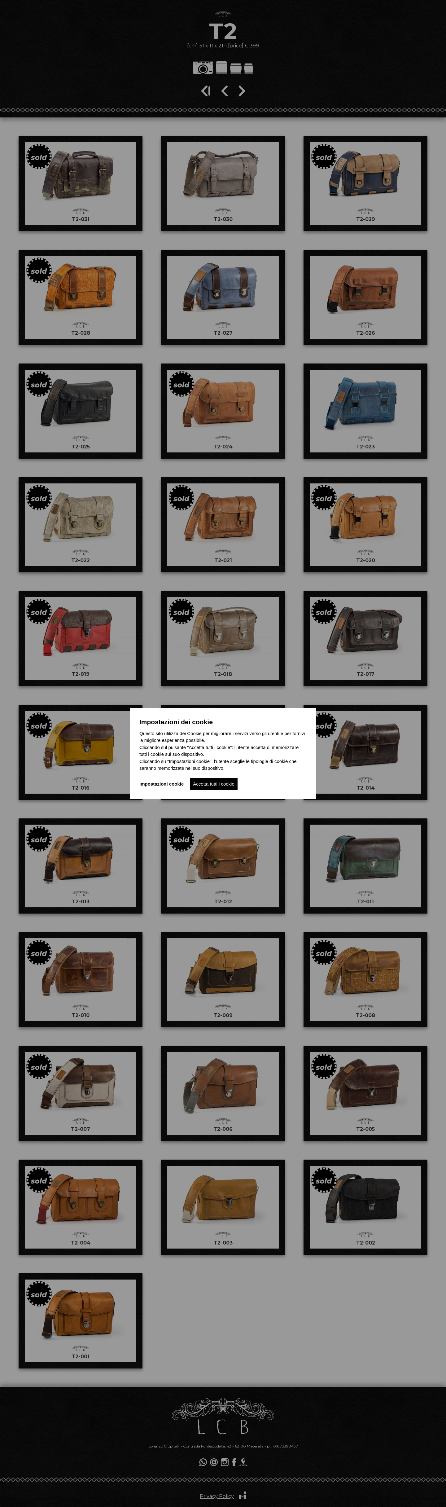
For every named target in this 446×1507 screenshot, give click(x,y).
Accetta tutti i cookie (213, 784)
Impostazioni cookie (161, 784)
